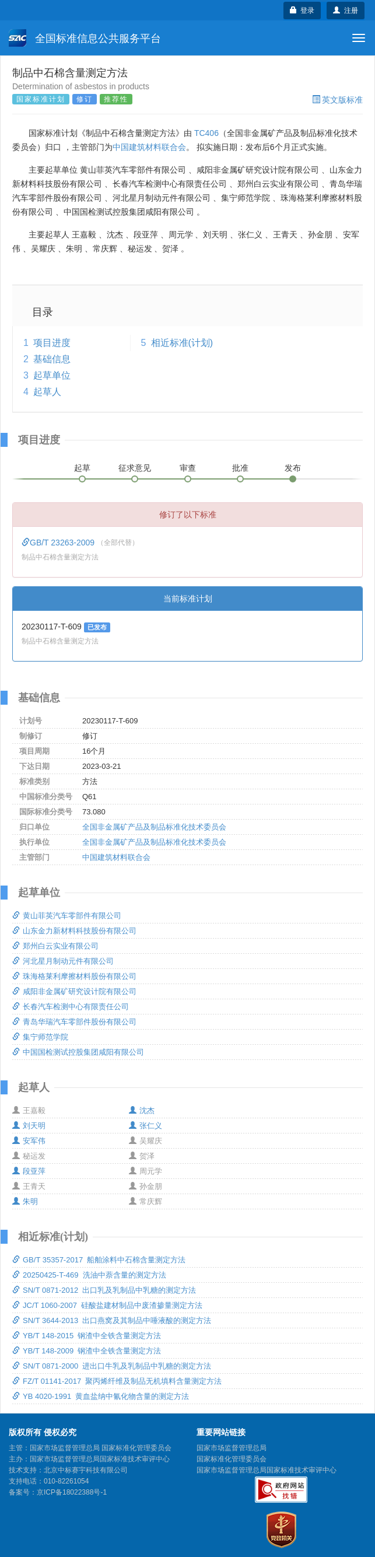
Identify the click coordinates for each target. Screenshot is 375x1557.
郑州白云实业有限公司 (55, 946)
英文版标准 (337, 99)
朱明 (25, 1201)
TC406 (206, 133)
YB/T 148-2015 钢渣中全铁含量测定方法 (86, 1335)
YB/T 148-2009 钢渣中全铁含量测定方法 (86, 1350)
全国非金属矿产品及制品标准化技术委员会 (154, 827)
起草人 (47, 392)
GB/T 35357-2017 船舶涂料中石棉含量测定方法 (98, 1259)
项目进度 (52, 343)
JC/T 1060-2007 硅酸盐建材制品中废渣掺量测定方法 (107, 1305)
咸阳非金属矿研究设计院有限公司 (74, 991)
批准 (240, 468)
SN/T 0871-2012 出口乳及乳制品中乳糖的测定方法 (104, 1290)
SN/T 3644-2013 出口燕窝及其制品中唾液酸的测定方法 (111, 1320)
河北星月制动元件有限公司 (63, 961)
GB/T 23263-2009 (59, 542)
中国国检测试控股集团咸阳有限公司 (78, 1052)
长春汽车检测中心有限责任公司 (70, 1006)
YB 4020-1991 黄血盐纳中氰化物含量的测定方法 (100, 1396)
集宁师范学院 (40, 1037)
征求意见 (134, 468)
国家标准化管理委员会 (232, 1459)
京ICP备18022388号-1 (72, 1492)
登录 (302, 10)
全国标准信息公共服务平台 (85, 38)
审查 (188, 468)
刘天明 (28, 1125)
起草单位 (52, 375)
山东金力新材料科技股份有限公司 (74, 930)
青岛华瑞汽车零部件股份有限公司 (74, 1021)
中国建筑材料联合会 (149, 147)
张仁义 (145, 1125)
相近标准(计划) (182, 343)
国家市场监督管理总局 (232, 1448)
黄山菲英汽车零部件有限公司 (66, 915)
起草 (82, 468)
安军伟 (28, 1140)
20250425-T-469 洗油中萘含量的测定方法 (89, 1275)
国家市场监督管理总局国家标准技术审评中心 (267, 1470)
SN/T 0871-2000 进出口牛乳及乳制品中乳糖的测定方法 (111, 1366)
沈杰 (142, 1110)
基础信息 (52, 359)
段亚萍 (28, 1171)
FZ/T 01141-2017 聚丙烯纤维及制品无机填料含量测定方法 (117, 1381)
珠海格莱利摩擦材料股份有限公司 (74, 976)
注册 (345, 10)
